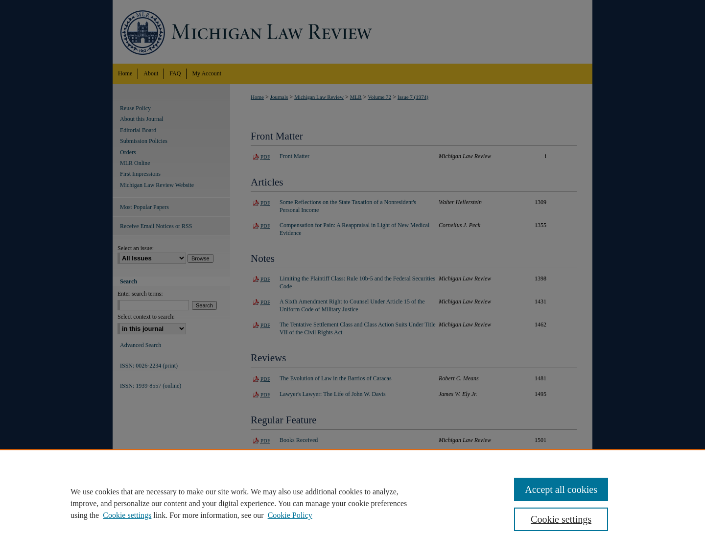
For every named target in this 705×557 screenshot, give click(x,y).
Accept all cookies (561, 489)
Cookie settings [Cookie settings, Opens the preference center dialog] (561, 519)
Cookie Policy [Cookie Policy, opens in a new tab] (290, 515)
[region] (352, 503)
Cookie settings (127, 515)
